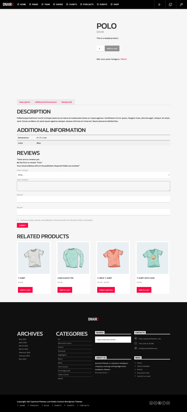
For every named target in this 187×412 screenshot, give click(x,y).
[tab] (24, 102)
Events (103, 4)
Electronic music (65, 343)
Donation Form (143, 373)
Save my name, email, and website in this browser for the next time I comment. (56, 220)
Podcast (34, 405)
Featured (61, 351)
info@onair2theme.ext (148, 348)
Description (24, 102)
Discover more (102, 372)
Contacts (84, 405)
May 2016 (22, 359)
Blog (46, 405)
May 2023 (22, 339)
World (60, 378)
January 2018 (24, 356)
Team (47, 4)
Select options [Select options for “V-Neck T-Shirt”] (106, 290)
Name (20, 194)
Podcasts (88, 4)
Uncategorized (64, 370)
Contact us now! (143, 376)
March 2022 (23, 346)
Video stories (63, 374)
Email (20, 207)
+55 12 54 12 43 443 (146, 343)
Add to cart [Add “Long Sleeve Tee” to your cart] (65, 290)
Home (23, 4)
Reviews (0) (67, 102)
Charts (73, 4)
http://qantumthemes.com (150, 339)
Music (60, 359)
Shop (116, 4)
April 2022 (23, 342)
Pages (35, 4)
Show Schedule (143, 366)
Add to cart (112, 48)
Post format (63, 367)
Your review (23, 179)
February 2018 (24, 352)
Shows (59, 4)
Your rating (23, 170)
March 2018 (23, 349)
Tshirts (123, 59)
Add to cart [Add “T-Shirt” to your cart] (25, 290)
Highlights (62, 355)
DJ (59, 339)
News (60, 363)
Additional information (46, 102)
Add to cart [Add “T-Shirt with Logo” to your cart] (144, 290)
